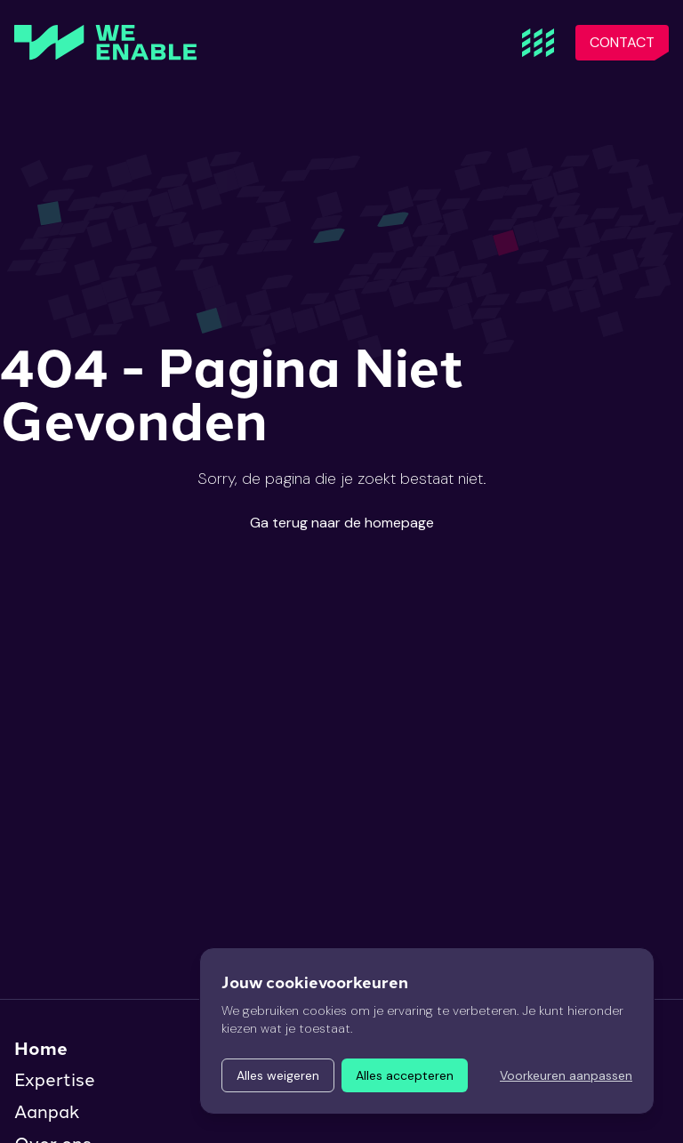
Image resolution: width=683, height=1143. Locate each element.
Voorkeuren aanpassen (566, 1075)
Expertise (54, 1080)
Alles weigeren (278, 1075)
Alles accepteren (405, 1075)
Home (41, 1047)
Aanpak (46, 1112)
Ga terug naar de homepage (342, 522)
